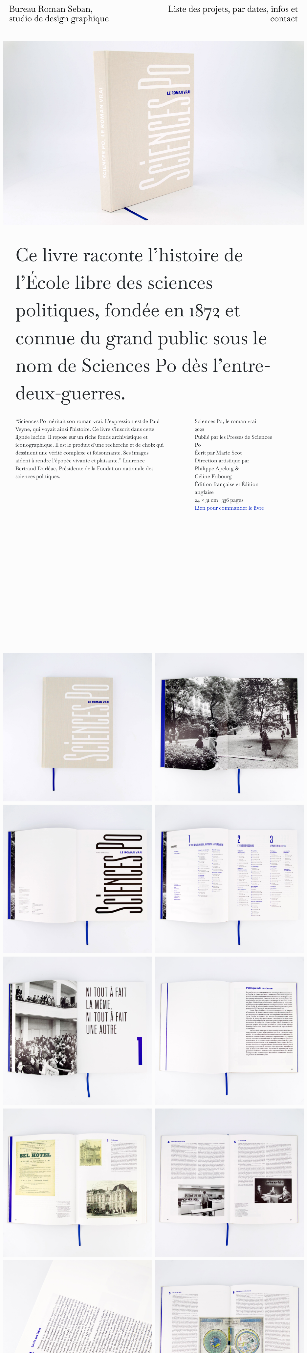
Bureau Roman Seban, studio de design (59, 13)
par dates (249, 8)
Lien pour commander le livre (229, 507)
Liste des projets (198, 8)
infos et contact (284, 13)
